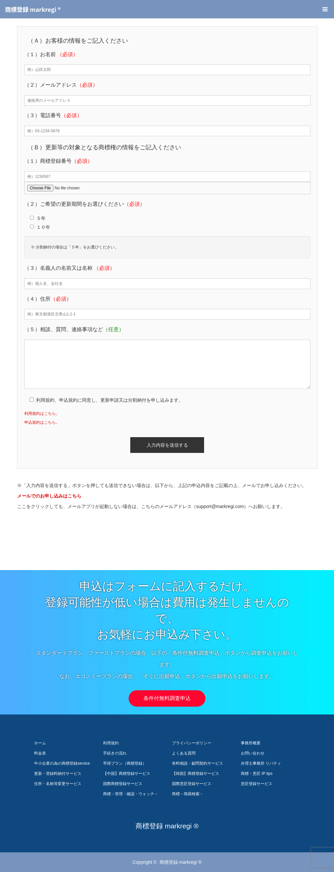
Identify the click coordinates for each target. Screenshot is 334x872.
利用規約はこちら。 (42, 413)
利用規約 (111, 743)
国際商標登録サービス (122, 783)
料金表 (40, 753)
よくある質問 (184, 753)
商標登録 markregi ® (33, 9)
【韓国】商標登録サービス (195, 773)
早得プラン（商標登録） (124, 763)
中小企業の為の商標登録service (62, 763)
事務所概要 (251, 743)
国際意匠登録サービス (191, 783)
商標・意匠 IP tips (256, 773)
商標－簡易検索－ (187, 794)
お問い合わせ (252, 753)
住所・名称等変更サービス (57, 783)
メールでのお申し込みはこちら (49, 496)
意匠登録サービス (256, 783)
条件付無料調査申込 (167, 698)
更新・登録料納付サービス (57, 773)
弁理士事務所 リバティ (261, 763)
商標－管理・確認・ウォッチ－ (130, 794)
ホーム (40, 743)
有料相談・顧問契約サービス (197, 763)
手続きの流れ (115, 753)
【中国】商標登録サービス (126, 773)
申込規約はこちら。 (42, 422)
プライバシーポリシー (191, 743)
